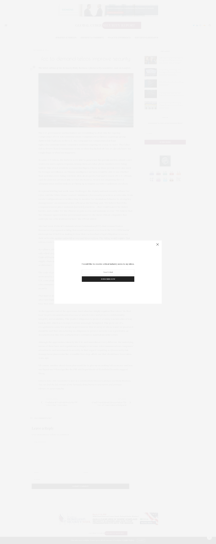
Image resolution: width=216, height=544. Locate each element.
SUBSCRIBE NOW (108, 279)
